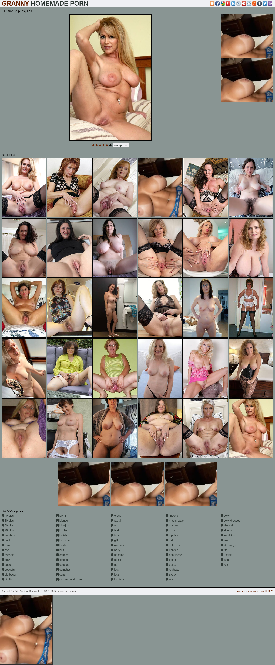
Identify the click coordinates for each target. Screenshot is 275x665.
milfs (170, 530)
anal (6, 540)
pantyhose (174, 554)
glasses (117, 545)
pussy (171, 564)
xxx (224, 564)
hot (114, 564)
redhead (172, 569)
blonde (62, 520)
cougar (62, 559)
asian (6, 545)
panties (172, 550)
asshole (8, 554)
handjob (117, 554)
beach (7, 564)
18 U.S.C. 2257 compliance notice (58, 591)
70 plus (8, 530)
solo (225, 540)
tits (224, 550)
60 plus (8, 525)
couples (62, 564)
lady (115, 569)
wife (225, 559)
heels (116, 559)
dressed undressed (69, 579)
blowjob (62, 525)
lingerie (172, 515)
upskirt (226, 554)
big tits (7, 579)
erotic (116, 515)
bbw (6, 559)
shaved (227, 525)
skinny (226, 530)
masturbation (175, 520)
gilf (114, 540)
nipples (172, 535)
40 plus (8, 515)
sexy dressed (230, 520)
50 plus (8, 520)
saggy (171, 574)
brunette (63, 540)
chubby (62, 554)
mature (172, 525)
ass (5, 550)
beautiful (8, 569)
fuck (115, 535)
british (61, 535)
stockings (228, 545)
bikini (61, 515)
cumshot (63, 569)
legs (115, 574)
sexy (225, 515)
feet (115, 530)
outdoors (173, 545)
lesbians (118, 579)
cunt (60, 574)
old (169, 540)
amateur (8, 535)
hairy (115, 550)
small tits (228, 535)
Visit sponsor (121, 145)
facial (116, 520)
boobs (61, 530)
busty (61, 545)
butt (60, 550)
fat (114, 525)
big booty (9, 574)
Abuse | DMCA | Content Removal (20, 591)
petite (171, 559)
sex (169, 579)
